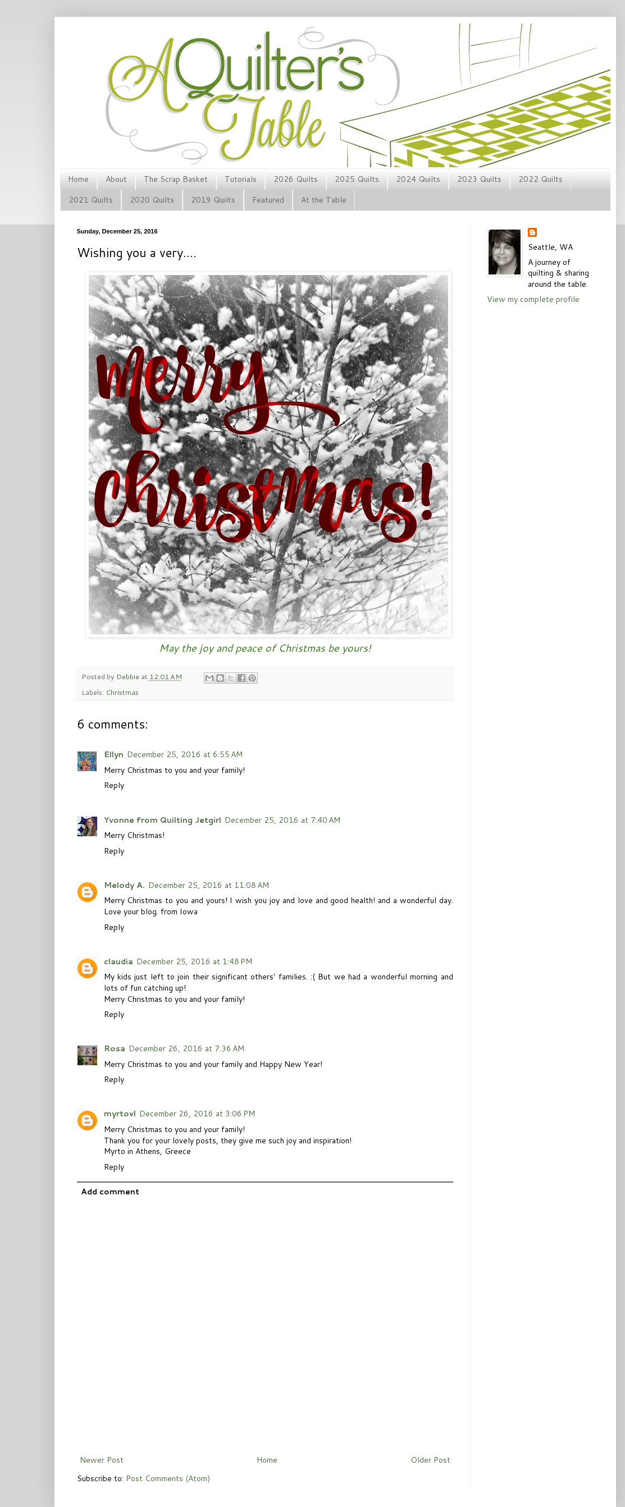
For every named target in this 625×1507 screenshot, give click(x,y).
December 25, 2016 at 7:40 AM (282, 820)
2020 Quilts (152, 199)
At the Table (323, 199)
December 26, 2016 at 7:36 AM (186, 1048)
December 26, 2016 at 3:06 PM (197, 1113)
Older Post (430, 1459)
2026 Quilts (295, 179)
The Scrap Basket (176, 179)
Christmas (122, 692)
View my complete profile (533, 299)
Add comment (110, 1191)
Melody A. (124, 885)
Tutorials (241, 179)
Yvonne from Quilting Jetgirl (162, 820)
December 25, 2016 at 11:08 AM (208, 885)
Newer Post (102, 1459)
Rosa (114, 1048)
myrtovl (120, 1113)
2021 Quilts (91, 199)
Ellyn (114, 754)
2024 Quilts (418, 179)
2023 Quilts (479, 179)
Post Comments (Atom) (168, 1478)
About (116, 179)
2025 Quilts (357, 179)
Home (78, 179)
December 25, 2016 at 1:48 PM (194, 961)
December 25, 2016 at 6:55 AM (185, 754)
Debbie (128, 676)
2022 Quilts (540, 179)
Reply (114, 785)
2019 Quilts (213, 199)
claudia (118, 961)
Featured (268, 199)
